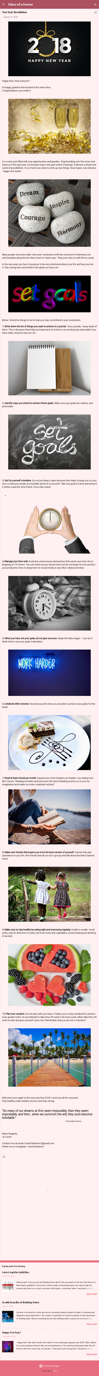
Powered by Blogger (49, 1366)
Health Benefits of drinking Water (20, 1302)
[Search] (95, 5)
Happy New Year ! (11, 1332)
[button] (95, 13)
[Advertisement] (49, 1238)
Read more (92, 1294)
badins (55, 1371)
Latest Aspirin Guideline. (16, 1272)
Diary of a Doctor (20, 4)
